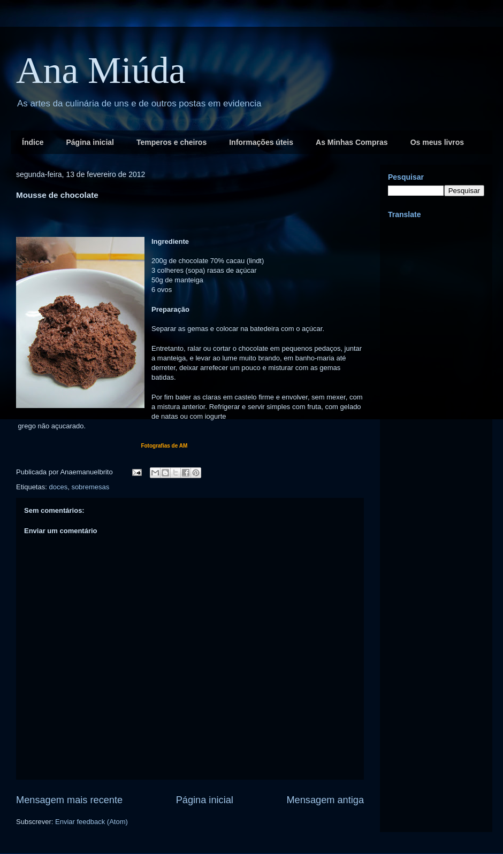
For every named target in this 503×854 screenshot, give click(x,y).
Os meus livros (437, 142)
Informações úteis (261, 142)
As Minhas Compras (352, 142)
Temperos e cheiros (171, 142)
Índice (32, 142)
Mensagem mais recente (69, 800)
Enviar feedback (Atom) (91, 822)
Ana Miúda (101, 70)
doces (58, 487)
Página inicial (89, 142)
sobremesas (90, 487)
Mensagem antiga (325, 800)
